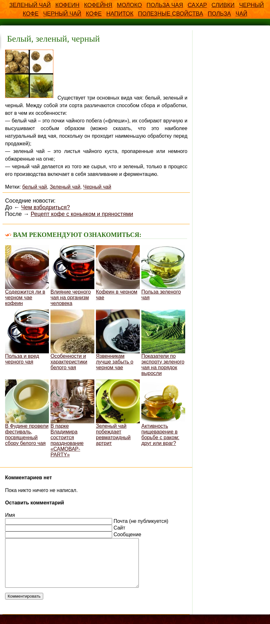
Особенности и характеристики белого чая (72, 339)
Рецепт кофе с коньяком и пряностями (81, 214)
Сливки (223, 5)
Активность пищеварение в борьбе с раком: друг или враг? (163, 412)
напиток (119, 13)
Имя (10, 515)
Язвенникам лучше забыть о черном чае (118, 339)
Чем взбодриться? (45, 207)
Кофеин (67, 5)
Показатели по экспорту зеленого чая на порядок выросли (163, 342)
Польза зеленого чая (163, 272)
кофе (94, 13)
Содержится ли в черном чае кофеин (27, 275)
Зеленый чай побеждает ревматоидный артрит (118, 412)
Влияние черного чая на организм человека (72, 275)
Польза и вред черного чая (27, 336)
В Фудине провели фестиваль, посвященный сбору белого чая (27, 412)
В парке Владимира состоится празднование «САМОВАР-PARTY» (72, 418)
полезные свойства (170, 13)
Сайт (119, 527)
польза (219, 13)
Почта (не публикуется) (140, 521)
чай (241, 13)
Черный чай (62, 13)
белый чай (34, 187)
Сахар (197, 5)
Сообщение (127, 534)
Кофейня (98, 5)
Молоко (129, 5)
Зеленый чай (30, 5)
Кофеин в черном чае (118, 272)
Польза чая (164, 5)
